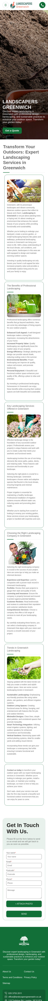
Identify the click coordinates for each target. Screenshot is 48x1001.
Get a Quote (12, 130)
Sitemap (6, 983)
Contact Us (29, 971)
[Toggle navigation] (6, 5)
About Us (7, 971)
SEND (24, 914)
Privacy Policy (30, 977)
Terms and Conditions (12, 977)
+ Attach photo (24, 904)
